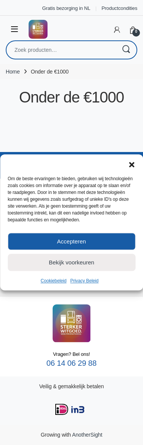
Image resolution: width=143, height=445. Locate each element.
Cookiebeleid (54, 280)
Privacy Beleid (84, 280)
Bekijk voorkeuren (71, 262)
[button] (131, 164)
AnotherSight (87, 435)
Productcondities (119, 8)
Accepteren (71, 241)
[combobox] (60, 50)
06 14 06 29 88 (72, 363)
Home (13, 72)
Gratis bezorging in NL (66, 8)
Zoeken (126, 50)
